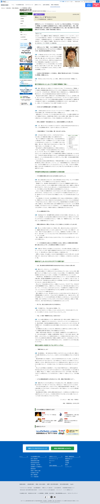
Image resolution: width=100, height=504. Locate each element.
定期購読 (22, 18)
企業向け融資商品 (46, 4)
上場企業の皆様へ (30, 484)
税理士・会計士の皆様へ (41, 484)
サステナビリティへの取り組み (26, 487)
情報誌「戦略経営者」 (70, 456)
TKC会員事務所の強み (20, 4)
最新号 (21, 23)
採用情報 (46, 493)
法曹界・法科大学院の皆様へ (53, 484)
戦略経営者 (26, 13)
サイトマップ (59, 489)
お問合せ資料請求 (89, 5)
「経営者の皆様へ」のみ (78, 1)
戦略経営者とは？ (23, 16)
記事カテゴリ (25, 29)
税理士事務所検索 (96, 5)
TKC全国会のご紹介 (23, 493)
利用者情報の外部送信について (68, 487)
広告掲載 (22, 21)
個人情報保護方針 (37, 487)
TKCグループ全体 (69, 1)
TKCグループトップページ (73, 493)
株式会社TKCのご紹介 (32, 493)
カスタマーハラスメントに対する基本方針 (47, 489)
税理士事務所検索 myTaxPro (61, 493)
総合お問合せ (51, 493)
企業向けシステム (38, 4)
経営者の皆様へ (5, 5)
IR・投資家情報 (41, 493)
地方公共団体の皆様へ (64, 484)
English (71, 484)
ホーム (13, 4)
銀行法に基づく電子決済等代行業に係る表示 (28, 489)
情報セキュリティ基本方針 (47, 487)
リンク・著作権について (68, 489)
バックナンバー (23, 26)
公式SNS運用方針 (57, 487)
